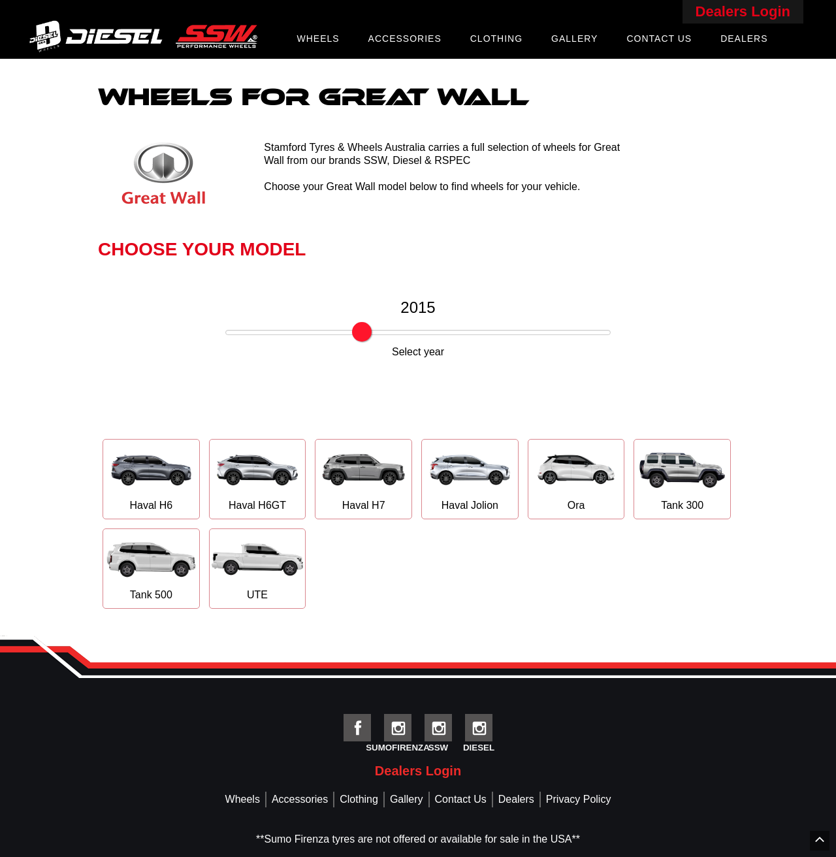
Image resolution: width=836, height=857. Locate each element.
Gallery (574, 38)
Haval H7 (363, 478)
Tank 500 (151, 568)
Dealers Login (743, 11)
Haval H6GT (258, 478)
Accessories (405, 38)
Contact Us (659, 38)
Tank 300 (682, 478)
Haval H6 (151, 478)
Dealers (743, 38)
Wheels (318, 38)
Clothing (496, 38)
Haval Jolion (470, 478)
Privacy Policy (578, 799)
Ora (576, 478)
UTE (258, 568)
